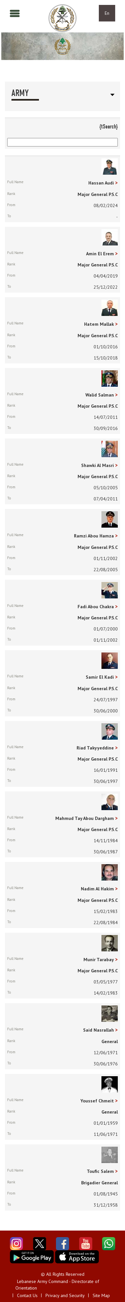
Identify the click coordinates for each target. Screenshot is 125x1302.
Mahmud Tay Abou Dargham (84, 818)
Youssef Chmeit (97, 1101)
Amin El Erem (100, 254)
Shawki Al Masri (97, 465)
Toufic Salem (100, 1171)
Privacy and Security (65, 1295)
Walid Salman (99, 395)
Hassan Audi (101, 183)
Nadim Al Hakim (97, 889)
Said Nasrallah (98, 1030)
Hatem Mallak (99, 324)
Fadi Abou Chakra (96, 607)
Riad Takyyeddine (95, 748)
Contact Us (27, 1295)
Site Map (101, 1295)
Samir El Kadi (100, 677)
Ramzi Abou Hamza (94, 536)
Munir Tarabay (98, 959)
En (107, 13)
